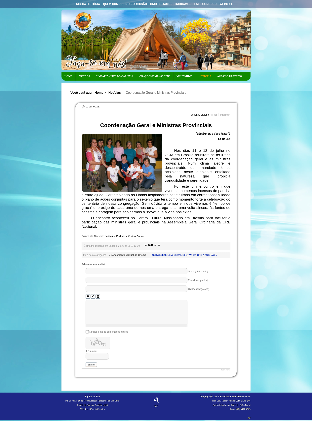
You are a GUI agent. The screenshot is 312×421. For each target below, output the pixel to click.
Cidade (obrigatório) (198, 289)
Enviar (91, 364)
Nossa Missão (136, 4)
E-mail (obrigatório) (198, 280)
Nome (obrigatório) (198, 271)
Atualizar (92, 351)
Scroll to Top (249, 418)
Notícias (114, 92)
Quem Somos (113, 4)
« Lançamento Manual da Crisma (128, 255)
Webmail (226, 4)
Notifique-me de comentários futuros (108, 331)
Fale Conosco (205, 4)
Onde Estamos (161, 4)
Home (99, 92)
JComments (225, 370)
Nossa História (88, 4)
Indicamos (183, 4)
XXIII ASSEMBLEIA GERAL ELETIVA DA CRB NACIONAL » (184, 255)
